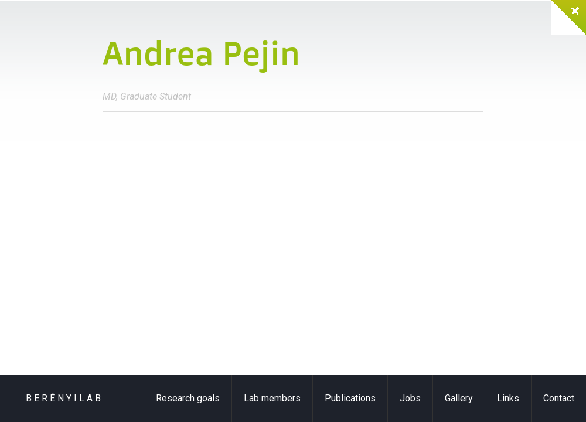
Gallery (459, 398)
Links (508, 398)
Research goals (188, 398)
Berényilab (64, 398)
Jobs (410, 398)
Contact (558, 398)
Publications (350, 398)
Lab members (272, 398)
